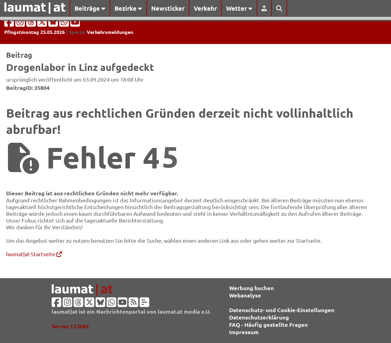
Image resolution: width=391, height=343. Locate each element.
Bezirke (128, 8)
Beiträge (90, 8)
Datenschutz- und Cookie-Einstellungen (281, 309)
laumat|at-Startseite (34, 254)
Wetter (239, 8)
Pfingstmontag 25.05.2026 (34, 32)
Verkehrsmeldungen (110, 32)
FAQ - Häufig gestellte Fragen (268, 324)
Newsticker (168, 8)
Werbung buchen (251, 287)
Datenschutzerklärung (259, 317)
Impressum (244, 331)
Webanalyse (245, 295)
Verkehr (205, 8)
